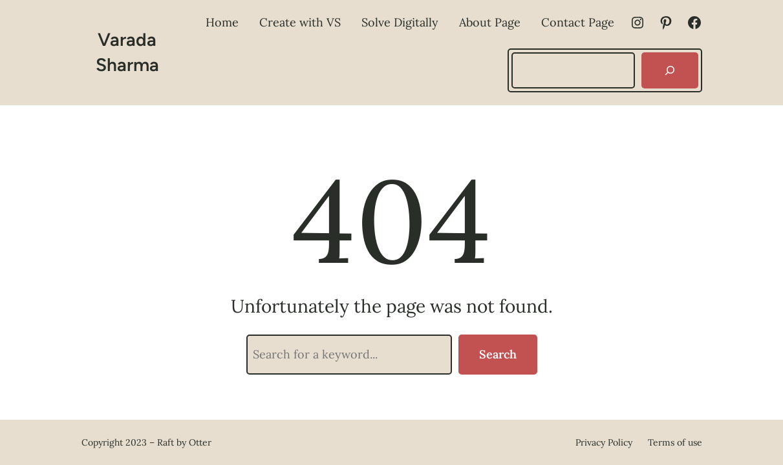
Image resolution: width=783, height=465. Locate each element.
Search (498, 354)
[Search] (669, 70)
